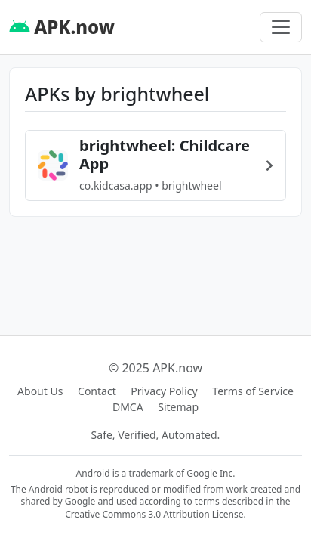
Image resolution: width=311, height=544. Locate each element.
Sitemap (178, 407)
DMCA (127, 407)
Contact (97, 391)
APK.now (62, 26)
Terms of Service (253, 391)
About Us (40, 391)
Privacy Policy (164, 391)
